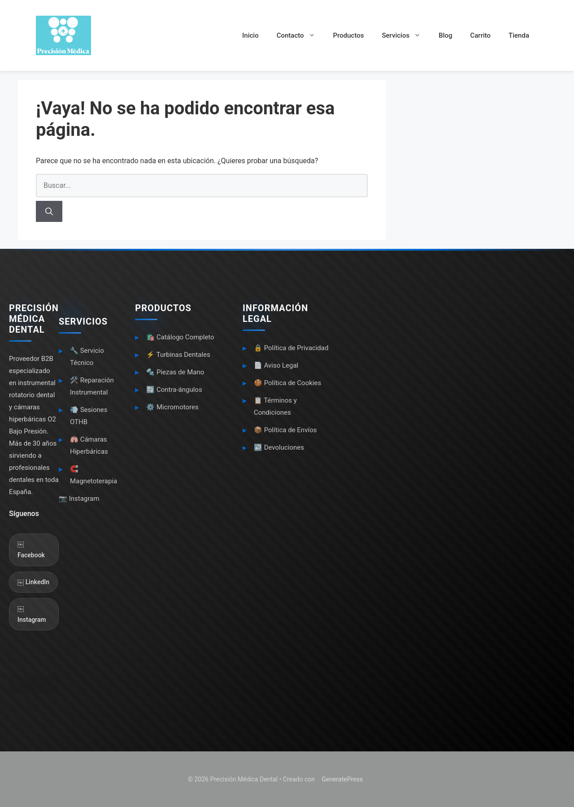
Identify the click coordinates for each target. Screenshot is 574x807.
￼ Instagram (31, 614)
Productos (348, 35)
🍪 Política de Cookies (287, 383)
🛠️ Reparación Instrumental (92, 386)
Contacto (300, 35)
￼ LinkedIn (33, 582)
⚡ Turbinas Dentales (178, 355)
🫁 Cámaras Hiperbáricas (89, 445)
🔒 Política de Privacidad (291, 348)
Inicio (250, 35)
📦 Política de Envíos (285, 430)
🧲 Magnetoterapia (93, 475)
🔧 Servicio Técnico (87, 357)
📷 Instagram (79, 499)
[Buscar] (49, 211)
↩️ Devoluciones (279, 447)
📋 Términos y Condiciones (275, 406)
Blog (445, 35)
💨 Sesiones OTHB (89, 416)
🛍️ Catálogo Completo (180, 337)
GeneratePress (342, 779)
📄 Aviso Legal (276, 365)
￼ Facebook (31, 549)
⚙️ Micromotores (172, 407)
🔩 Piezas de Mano (175, 372)
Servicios (406, 35)
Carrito (480, 35)
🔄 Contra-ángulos (174, 390)
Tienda (519, 35)
